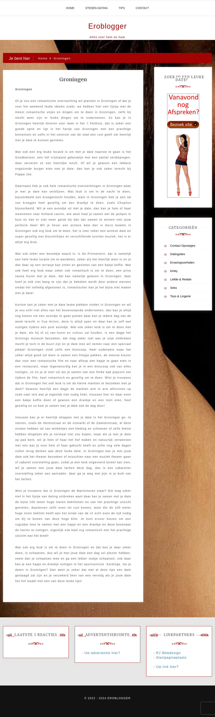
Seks (173, 287)
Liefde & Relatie (180, 279)
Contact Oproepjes (182, 245)
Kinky (174, 271)
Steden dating (96, 8)
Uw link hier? (167, 666)
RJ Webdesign (168, 653)
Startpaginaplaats (171, 657)
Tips (122, 8)
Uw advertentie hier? (102, 653)
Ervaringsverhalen (182, 262)
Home (70, 8)
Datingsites (177, 254)
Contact (142, 8)
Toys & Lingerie (180, 296)
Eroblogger (107, 26)
